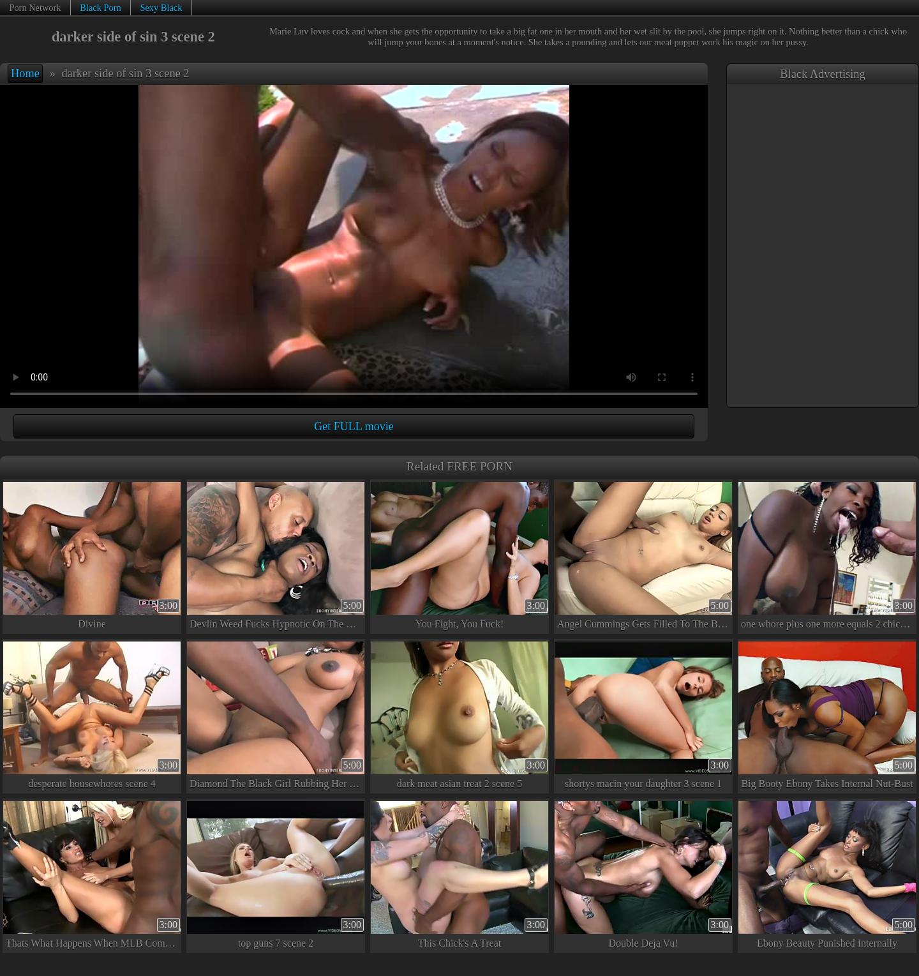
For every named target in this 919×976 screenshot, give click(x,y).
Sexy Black (161, 8)
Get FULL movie (353, 426)
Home (25, 73)
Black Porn (100, 8)
